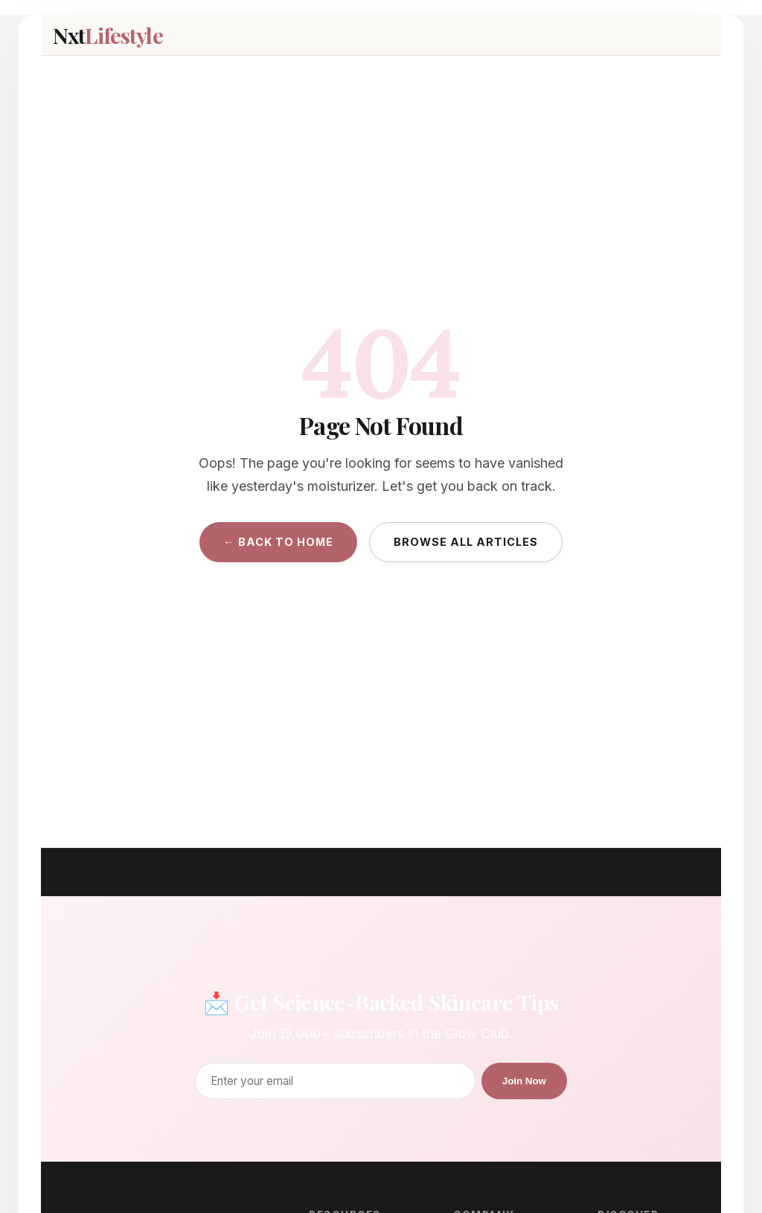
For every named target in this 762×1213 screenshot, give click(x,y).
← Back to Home (278, 541)
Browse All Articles (466, 541)
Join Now (524, 1081)
